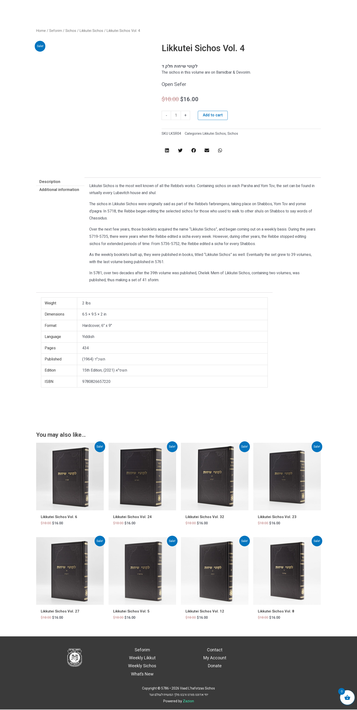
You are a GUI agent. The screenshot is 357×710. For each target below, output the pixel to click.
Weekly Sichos (142, 666)
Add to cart (213, 115)
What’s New (142, 674)
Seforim (55, 30)
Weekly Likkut (142, 658)
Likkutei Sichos (91, 30)
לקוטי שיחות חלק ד (180, 66)
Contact (214, 650)
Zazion (188, 701)
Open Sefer (174, 84)
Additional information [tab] (59, 190)
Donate (215, 666)
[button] (167, 150)
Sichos (70, 30)
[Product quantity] (176, 115)
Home (41, 30)
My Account (214, 658)
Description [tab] (49, 182)
